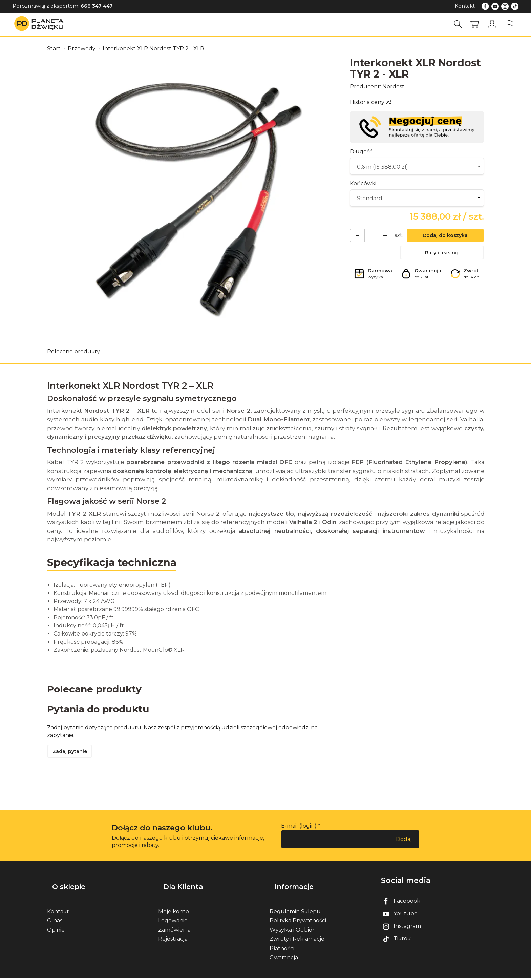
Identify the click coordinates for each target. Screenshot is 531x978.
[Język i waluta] (510, 24)
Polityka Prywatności (298, 912)
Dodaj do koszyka (442, 237)
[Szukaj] (460, 24)
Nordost (393, 86)
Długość (361, 151)
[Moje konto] (493, 24)
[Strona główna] (41, 24)
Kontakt (465, 6)
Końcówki (363, 183)
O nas (54, 912)
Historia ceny (370, 102)
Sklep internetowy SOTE (457, 971)
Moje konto (173, 903)
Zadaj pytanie (72, 754)
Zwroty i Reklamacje (297, 931)
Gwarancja (284, 949)
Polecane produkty (73, 351)
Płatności (282, 940)
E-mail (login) (299, 829)
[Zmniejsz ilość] (380, 236)
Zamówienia (174, 922)
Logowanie (173, 912)
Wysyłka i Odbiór (292, 922)
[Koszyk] (476, 24)
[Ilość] (368, 236)
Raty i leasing (442, 256)
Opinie (56, 922)
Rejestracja (173, 931)
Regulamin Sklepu (295, 903)
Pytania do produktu (102, 710)
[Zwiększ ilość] (355, 236)
